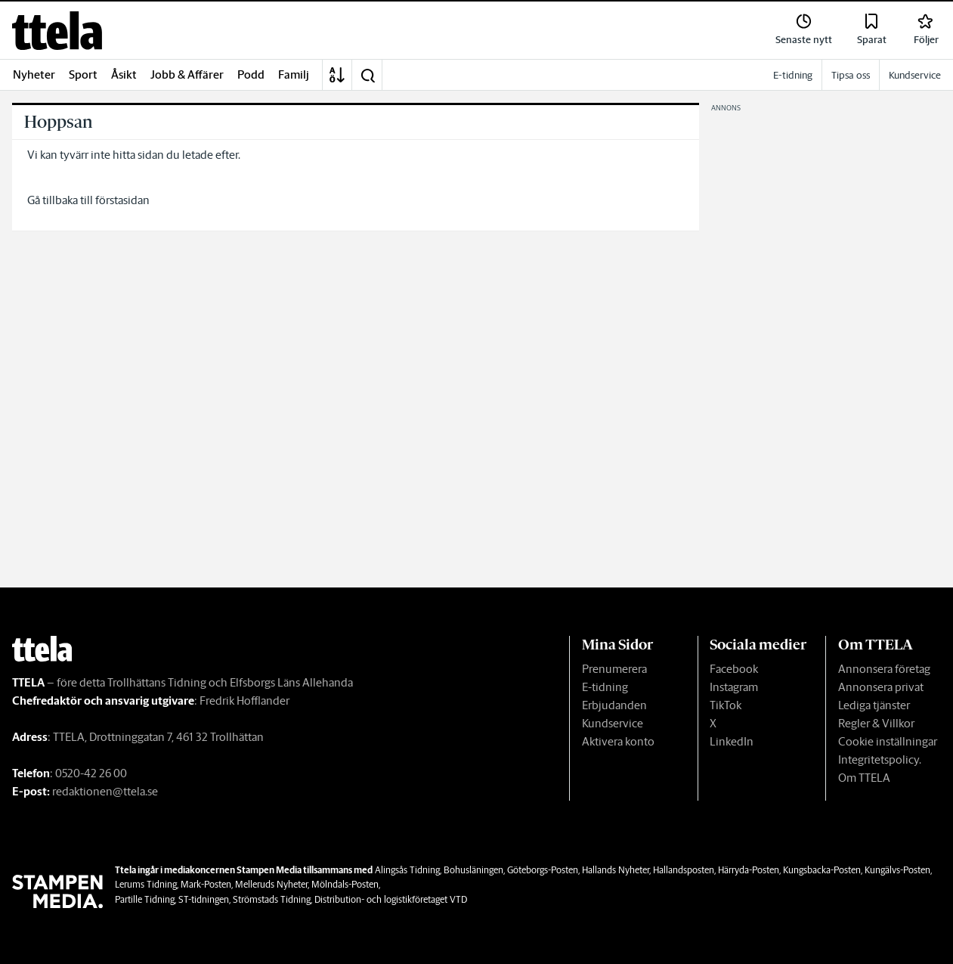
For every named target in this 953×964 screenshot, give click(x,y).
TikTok (725, 705)
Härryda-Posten (748, 870)
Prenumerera (614, 669)
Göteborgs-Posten (542, 870)
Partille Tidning (145, 899)
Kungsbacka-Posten (822, 870)
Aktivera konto (618, 741)
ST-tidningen (203, 899)
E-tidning (605, 687)
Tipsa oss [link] (850, 75)
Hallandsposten (683, 870)
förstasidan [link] (122, 200)
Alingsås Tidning (407, 870)
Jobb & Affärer (187, 74)
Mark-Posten (206, 884)
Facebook (734, 669)
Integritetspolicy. (879, 759)
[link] (57, 30)
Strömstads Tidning (272, 899)
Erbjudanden (614, 705)
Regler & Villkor (876, 723)
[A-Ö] (337, 75)
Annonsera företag (884, 669)
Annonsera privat (881, 687)
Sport (83, 74)
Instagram (734, 687)
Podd (251, 74)
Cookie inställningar (887, 741)
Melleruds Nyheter (271, 884)
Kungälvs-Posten (897, 870)
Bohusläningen (473, 870)
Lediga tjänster (874, 705)
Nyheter (34, 74)
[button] (367, 74)
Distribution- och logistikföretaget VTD (390, 899)
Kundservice (612, 723)
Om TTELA (864, 777)
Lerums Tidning (146, 884)
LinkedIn (731, 741)
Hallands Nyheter (615, 870)
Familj (293, 74)
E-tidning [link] (792, 75)
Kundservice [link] (915, 75)
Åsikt (124, 74)
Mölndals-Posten (345, 884)
